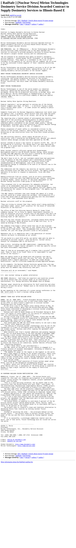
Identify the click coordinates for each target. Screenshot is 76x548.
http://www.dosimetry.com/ (25, 527)
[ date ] (21, 24)
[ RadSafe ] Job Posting (22, 22)
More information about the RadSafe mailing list (17, 546)
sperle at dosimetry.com (16, 522)
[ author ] (41, 24)
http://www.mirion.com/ (26, 529)
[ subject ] (34, 24)
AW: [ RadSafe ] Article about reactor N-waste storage (35, 20)
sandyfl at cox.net (15, 15)
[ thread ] (27, 24)
